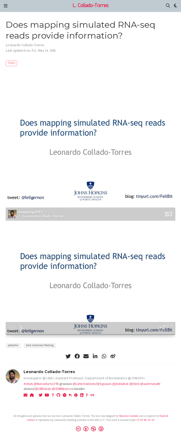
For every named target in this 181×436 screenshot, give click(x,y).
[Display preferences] (175, 6)
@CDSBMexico (61, 389)
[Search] (168, 6)
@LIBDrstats (43, 389)
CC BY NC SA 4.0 (145, 420)
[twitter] (68, 356)
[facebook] (77, 356)
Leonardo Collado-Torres (25, 45)
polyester (13, 346)
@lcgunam (104, 384)
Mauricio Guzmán (129, 416)
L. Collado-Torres (90, 5)
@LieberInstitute (84, 384)
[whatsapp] (103, 356)
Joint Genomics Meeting (39, 346)
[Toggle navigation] (6, 6)
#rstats (28, 384)
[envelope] (86, 356)
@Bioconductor (44, 384)
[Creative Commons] (90, 429)
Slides (11, 63)
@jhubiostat (120, 384)
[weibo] (112, 356)
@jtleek (134, 384)
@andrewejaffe (150, 384)
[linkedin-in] (95, 356)
